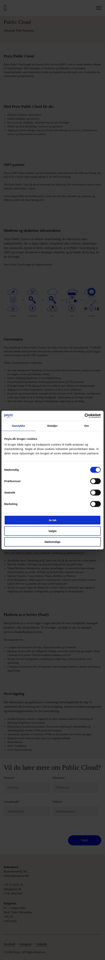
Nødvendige (52, 541)
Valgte (52, 531)
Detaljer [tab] (52, 425)
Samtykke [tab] (18, 425)
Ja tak (53, 520)
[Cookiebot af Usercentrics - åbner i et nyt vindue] (84, 415)
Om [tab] (86, 425)
